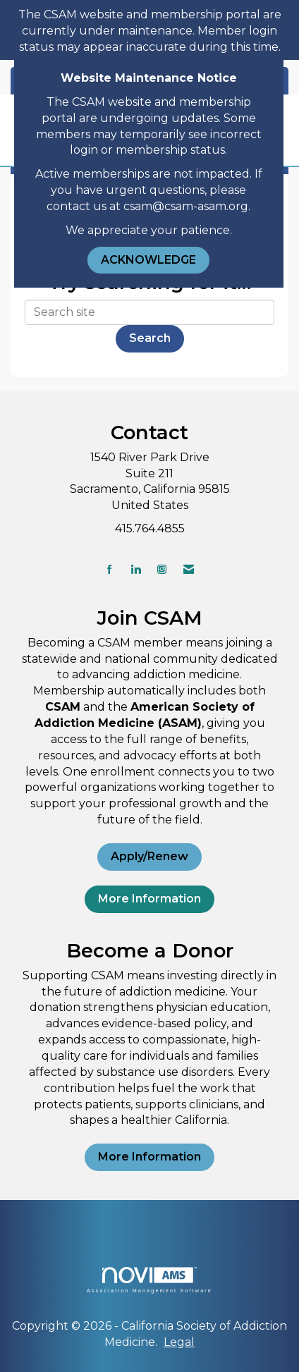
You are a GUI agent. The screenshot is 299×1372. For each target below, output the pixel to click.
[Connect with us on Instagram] (161, 569)
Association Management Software (149, 1280)
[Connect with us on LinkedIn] (135, 569)
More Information (149, 898)
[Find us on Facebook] (109, 569)
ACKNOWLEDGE (148, 260)
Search (150, 338)
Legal (179, 1342)
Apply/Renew (149, 856)
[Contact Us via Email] (188, 569)
